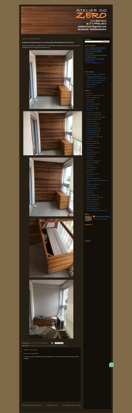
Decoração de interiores (93, 137)
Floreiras (88, 156)
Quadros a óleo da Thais (93, 197)
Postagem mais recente (31, 405)
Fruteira (88, 159)
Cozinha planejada (91, 132)
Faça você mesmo (91, 152)
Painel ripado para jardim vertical (95, 80)
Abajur (88, 93)
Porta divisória (90, 188)
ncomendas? (90, 53)
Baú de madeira (90, 108)
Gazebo (88, 165)
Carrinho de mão (91, 126)
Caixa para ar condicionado (37, 346)
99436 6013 (91, 57)
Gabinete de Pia (91, 163)
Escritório (89, 145)
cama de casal (90, 121)
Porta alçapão (90, 186)
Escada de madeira (91, 143)
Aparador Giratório (91, 97)
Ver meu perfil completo (100, 219)
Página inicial (51, 405)
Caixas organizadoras (92, 119)
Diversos (89, 139)
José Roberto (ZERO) (102, 216)
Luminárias (89, 169)
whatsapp (103, 55)
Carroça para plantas (92, 128)
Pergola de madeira (92, 184)
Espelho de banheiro (92, 148)
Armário (88, 102)
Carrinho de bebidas (92, 124)
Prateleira (89, 193)
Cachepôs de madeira (92, 115)
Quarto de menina (91, 199)
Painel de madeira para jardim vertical (56, 346)
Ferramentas (90, 154)
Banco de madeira (91, 104)
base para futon (91, 106)
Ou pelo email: (89, 61)
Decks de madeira (91, 84)
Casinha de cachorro (92, 130)
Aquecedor (89, 99)
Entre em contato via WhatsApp (95, 74)
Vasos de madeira (91, 208)
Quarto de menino (91, 202)
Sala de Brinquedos (92, 204)
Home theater (90, 167)
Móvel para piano (91, 174)
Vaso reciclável (90, 206)
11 (86, 57)
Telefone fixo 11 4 (91, 59)
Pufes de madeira (91, 195)
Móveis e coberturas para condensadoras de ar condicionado (96, 77)
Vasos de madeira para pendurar (95, 210)
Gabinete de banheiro (92, 161)
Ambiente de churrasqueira (94, 95)
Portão (88, 191)
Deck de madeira (91, 134)
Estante (88, 150)
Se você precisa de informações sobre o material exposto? (95, 49)
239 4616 (100, 59)
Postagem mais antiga (72, 405)
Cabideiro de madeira (92, 113)
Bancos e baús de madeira (93, 82)
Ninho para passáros (92, 178)
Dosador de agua (91, 141)
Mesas (88, 172)
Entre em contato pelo (92, 55)
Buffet (88, 110)
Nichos (88, 176)
